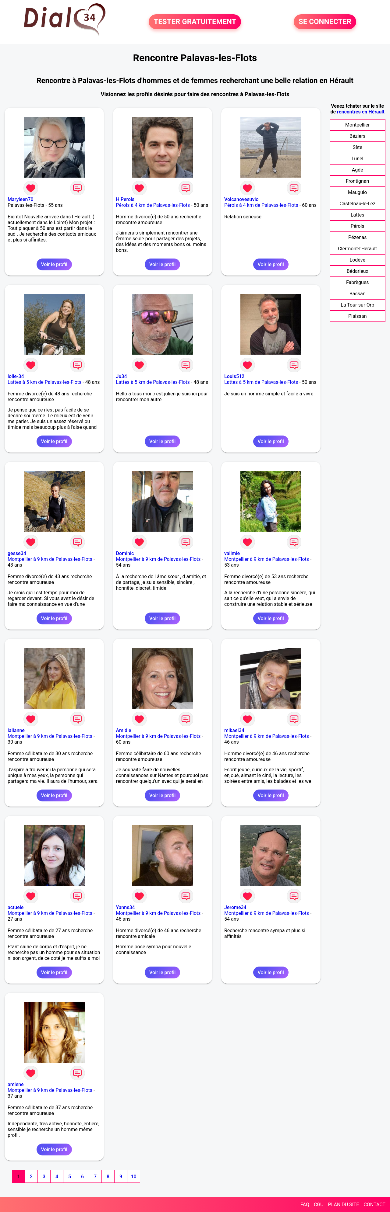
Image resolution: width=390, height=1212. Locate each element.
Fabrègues (357, 282)
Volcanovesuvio (241, 199)
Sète (357, 147)
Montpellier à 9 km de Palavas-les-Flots (50, 559)
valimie (232, 553)
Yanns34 (125, 907)
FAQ (304, 1204)
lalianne (16, 730)
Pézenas (357, 237)
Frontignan (357, 181)
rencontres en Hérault (361, 112)
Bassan (357, 294)
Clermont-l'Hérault (357, 249)
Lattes (357, 215)
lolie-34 (16, 376)
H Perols (125, 199)
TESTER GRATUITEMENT (195, 22)
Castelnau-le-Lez (357, 204)
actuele (15, 907)
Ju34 (121, 376)
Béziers (357, 136)
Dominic (125, 553)
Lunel (357, 158)
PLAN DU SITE (343, 1204)
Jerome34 (235, 907)
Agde (357, 170)
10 (133, 1176)
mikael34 (234, 730)
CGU (319, 1204)
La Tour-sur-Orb (357, 305)
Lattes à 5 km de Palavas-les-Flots (44, 382)
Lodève (357, 260)
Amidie (123, 730)
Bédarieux (357, 271)
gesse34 (17, 553)
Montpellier (357, 125)
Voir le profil (54, 264)
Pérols (357, 226)
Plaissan (357, 316)
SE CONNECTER (325, 22)
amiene (16, 1084)
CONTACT (374, 1204)
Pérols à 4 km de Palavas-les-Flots (153, 205)
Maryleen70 (21, 199)
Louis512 (234, 376)
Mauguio (357, 192)
